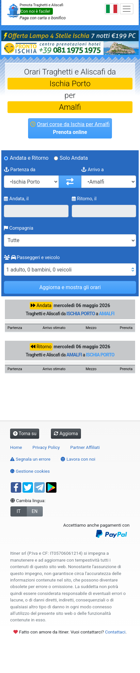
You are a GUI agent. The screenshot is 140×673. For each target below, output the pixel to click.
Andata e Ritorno (29, 158)
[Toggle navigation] (126, 8)
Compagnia (18, 228)
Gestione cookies (30, 471)
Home (16, 447)
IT (19, 511)
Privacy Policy (46, 447)
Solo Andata (74, 158)
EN (35, 511)
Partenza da (19, 169)
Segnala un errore (30, 459)
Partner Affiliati (85, 447)
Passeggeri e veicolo (32, 257)
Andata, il (16, 199)
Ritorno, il (84, 199)
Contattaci (115, 631)
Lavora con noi (78, 459)
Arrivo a (92, 169)
